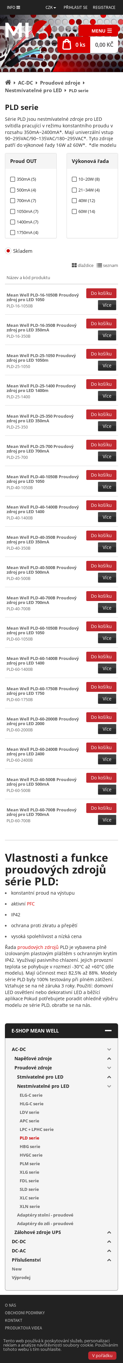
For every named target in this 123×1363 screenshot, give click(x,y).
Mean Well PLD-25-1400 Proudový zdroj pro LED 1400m (41, 388)
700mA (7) (26, 200)
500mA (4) (26, 190)
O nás (10, 1305)
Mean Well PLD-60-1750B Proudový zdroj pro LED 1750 (43, 691)
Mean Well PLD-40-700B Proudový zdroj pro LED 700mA (41, 600)
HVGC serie (31, 1155)
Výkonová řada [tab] (90, 161)
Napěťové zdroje (33, 1058)
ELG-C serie (31, 1095)
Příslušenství (26, 1260)
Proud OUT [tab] (23, 161)
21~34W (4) (89, 190)
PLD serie (29, 1138)
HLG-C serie (32, 1104)
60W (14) (86, 211)
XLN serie (30, 1206)
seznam (107, 265)
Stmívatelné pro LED (40, 1077)
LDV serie (29, 1112)
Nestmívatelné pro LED (43, 1086)
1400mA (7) (27, 222)
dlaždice (82, 265)
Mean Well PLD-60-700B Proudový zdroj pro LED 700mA (41, 812)
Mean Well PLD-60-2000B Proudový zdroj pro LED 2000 (43, 721)
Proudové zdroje (33, 1067)
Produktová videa (23, 1328)
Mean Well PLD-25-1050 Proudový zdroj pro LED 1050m (41, 358)
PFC (31, 904)
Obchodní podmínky (25, 1313)
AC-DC (19, 1049)
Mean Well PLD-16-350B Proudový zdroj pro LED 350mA (41, 327)
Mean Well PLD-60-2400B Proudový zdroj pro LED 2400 (43, 751)
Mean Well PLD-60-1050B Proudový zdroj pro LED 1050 (43, 630)
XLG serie (29, 1172)
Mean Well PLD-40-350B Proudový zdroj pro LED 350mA (41, 539)
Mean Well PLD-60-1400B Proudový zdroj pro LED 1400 (43, 660)
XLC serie (29, 1198)
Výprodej (21, 1277)
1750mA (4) (27, 232)
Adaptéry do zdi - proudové (45, 1223)
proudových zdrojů (38, 947)
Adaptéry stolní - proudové (45, 1215)
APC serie (29, 1121)
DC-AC (19, 1250)
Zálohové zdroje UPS (37, 1232)
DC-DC (19, 1241)
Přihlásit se (76, 7)
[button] (51, 7)
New (17, 1269)
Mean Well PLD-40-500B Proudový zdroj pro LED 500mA (41, 569)
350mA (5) (26, 179)
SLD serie (29, 1189)
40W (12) (86, 200)
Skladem (22, 251)
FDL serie (29, 1181)
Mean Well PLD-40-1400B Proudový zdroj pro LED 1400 (43, 509)
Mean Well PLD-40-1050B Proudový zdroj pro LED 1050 (43, 479)
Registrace (104, 7)
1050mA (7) (27, 211)
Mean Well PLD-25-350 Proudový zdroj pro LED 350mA (40, 418)
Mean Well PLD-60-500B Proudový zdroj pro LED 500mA (41, 781)
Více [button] (107, 305)
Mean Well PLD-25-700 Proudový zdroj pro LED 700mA (40, 448)
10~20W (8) (89, 179)
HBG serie (30, 1146)
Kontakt (13, 1320)
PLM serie (30, 1163)
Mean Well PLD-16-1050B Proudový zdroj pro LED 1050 (43, 297)
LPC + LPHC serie (37, 1129)
